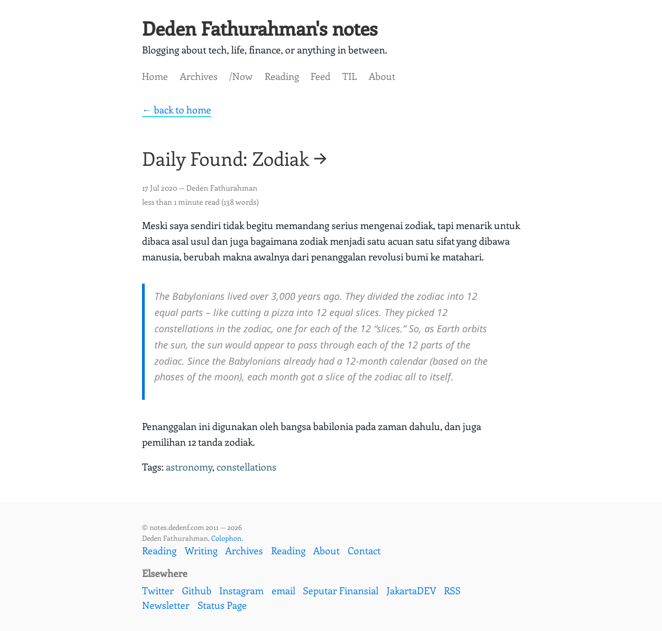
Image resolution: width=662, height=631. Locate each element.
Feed (320, 76)
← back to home (176, 109)
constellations (246, 466)
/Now (241, 76)
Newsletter (166, 605)
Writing (201, 550)
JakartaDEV (411, 590)
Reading (282, 76)
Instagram (241, 590)
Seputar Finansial (341, 590)
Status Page (222, 605)
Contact (364, 550)
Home (155, 76)
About (382, 76)
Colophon (226, 537)
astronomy (189, 466)
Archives (199, 76)
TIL (349, 76)
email (283, 590)
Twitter (158, 590)
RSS (452, 590)
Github (197, 590)
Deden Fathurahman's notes (259, 28)
